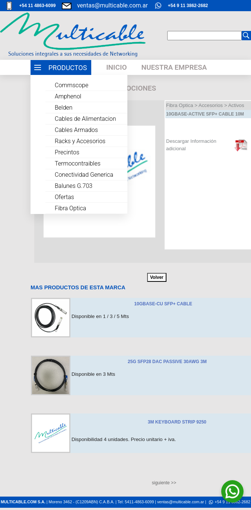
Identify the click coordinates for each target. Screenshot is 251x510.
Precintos (67, 152)
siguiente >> (164, 482)
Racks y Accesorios (80, 141)
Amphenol (68, 96)
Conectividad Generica (84, 174)
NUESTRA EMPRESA (174, 67)
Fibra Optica (70, 208)
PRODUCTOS (67, 68)
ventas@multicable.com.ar (112, 5)
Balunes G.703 (73, 185)
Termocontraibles (78, 163)
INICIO (116, 67)
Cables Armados (76, 129)
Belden (64, 107)
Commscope (71, 85)
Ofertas (64, 197)
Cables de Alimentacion (85, 118)
